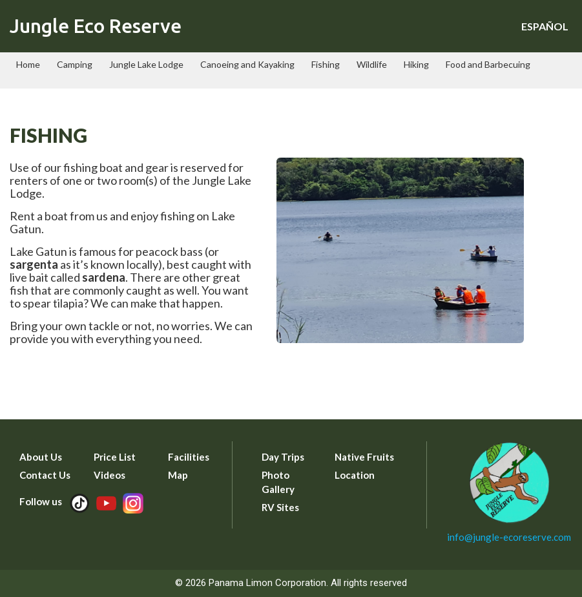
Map (178, 475)
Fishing (325, 64)
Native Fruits (364, 457)
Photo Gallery (278, 482)
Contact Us (44, 475)
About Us (40, 457)
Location (355, 475)
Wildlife (372, 64)
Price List (115, 457)
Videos (109, 475)
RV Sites (280, 507)
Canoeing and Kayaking (247, 64)
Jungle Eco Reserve (96, 26)
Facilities (188, 457)
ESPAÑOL (544, 26)
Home (28, 64)
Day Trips (283, 457)
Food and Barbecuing (488, 64)
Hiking (416, 64)
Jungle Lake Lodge (146, 64)
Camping (74, 64)
